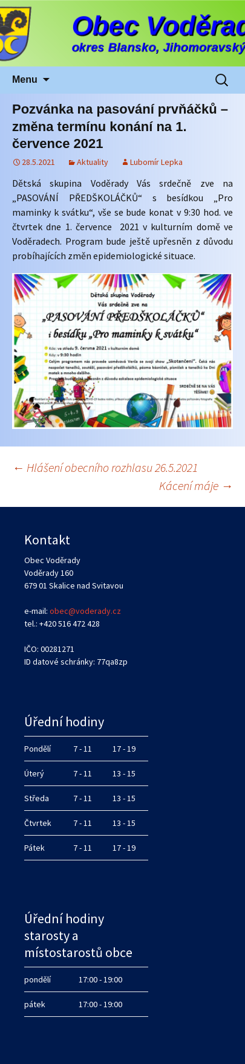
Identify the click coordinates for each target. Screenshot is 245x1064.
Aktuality (92, 161)
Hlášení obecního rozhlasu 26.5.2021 (105, 467)
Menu (25, 79)
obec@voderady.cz (85, 610)
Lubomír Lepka (156, 161)
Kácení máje (196, 485)
